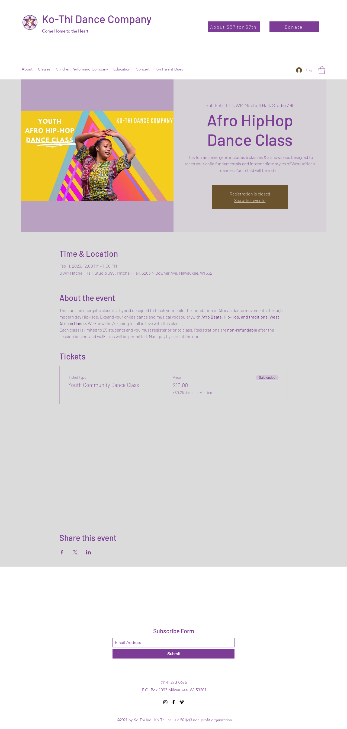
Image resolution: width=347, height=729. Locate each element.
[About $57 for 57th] (234, 26)
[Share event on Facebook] (62, 552)
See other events (249, 200)
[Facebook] (173, 702)
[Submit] (173, 654)
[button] (122, 69)
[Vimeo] (181, 702)
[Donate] (294, 26)
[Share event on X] (75, 552)
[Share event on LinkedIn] (88, 552)
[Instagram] (165, 702)
